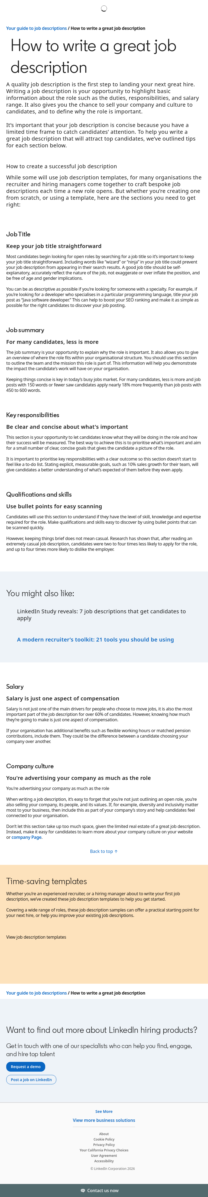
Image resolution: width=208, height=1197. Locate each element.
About (104, 1134)
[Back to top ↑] (104, 851)
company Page (27, 837)
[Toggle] (199, 1190)
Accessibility (104, 1161)
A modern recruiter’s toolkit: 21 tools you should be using (96, 639)
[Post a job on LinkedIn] (31, 1080)
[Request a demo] (25, 1067)
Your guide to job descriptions (36, 28)
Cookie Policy (103, 1139)
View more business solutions (104, 1120)
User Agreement (104, 1155)
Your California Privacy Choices (104, 1150)
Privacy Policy (104, 1144)
